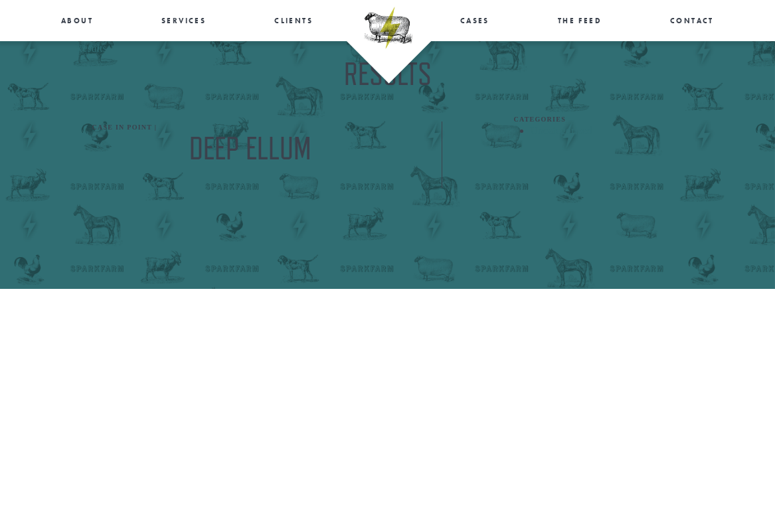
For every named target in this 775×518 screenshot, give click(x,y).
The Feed (580, 20)
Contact (692, 20)
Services (183, 20)
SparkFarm (388, 28)
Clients (293, 20)
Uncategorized (561, 130)
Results (91, 48)
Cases (474, 20)
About (77, 20)
